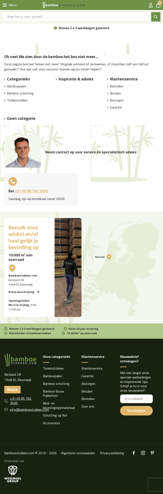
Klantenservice (124, 79)
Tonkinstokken (17, 100)
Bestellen (116, 86)
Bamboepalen (16, 86)
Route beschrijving (21, 291)
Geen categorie (21, 118)
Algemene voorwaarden (78, 453)
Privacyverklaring (112, 453)
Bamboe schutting (20, 93)
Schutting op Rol (55, 415)
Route (12, 389)
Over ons (88, 406)
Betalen (115, 93)
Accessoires (51, 423)
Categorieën (18, 79)
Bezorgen (117, 100)
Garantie (116, 107)
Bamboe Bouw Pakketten (53, 393)
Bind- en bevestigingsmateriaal (59, 405)
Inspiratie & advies (76, 79)
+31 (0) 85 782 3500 (31, 190)
